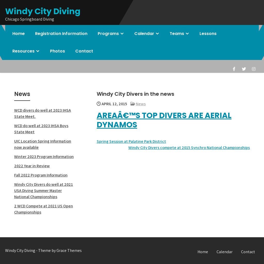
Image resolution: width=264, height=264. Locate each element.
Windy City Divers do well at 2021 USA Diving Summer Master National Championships (43, 190)
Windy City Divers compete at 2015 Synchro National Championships (189, 147)
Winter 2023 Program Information (44, 156)
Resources (23, 51)
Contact (84, 51)
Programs (108, 34)
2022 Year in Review (32, 166)
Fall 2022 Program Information (41, 175)
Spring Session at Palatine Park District (131, 141)
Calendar (144, 34)
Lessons (208, 34)
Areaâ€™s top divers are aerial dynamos (164, 120)
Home (18, 34)
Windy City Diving (42, 11)
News (141, 104)
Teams (177, 34)
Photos (57, 51)
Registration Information (61, 34)
